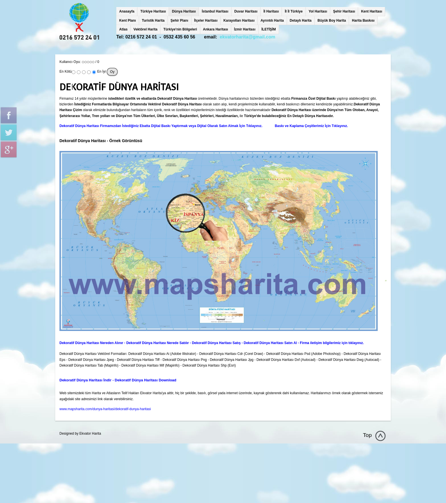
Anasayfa (126, 11)
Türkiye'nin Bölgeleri (180, 29)
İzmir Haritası (244, 29)
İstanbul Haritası (215, 11)
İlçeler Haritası (206, 21)
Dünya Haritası (184, 11)
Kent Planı (127, 21)
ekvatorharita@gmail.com (247, 36)
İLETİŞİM (268, 29)
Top (367, 435)
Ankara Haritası (215, 29)
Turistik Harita (153, 21)
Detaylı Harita (301, 21)
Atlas (123, 29)
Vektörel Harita (145, 29)
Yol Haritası (318, 11)
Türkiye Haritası (153, 11)
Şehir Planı (179, 21)
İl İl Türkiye (294, 11)
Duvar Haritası (245, 11)
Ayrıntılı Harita (272, 21)
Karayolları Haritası (239, 21)
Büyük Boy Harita (331, 21)
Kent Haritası (371, 11)
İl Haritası (271, 11)
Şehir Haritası (344, 11)
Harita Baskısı (363, 21)
